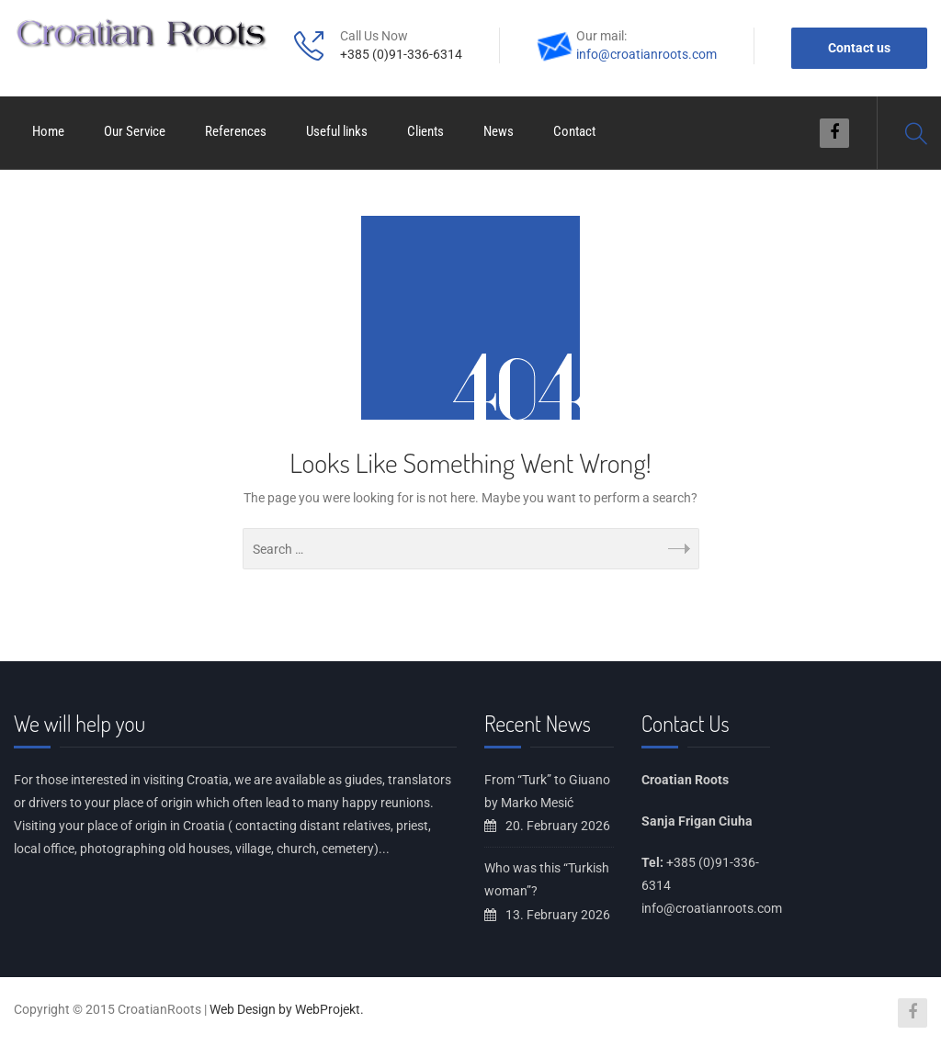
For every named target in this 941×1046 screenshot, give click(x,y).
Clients (425, 131)
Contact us (859, 47)
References (235, 131)
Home (48, 131)
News (498, 131)
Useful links (337, 131)
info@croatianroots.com (646, 54)
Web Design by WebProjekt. (287, 1009)
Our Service (134, 131)
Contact (574, 131)
